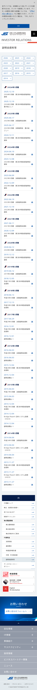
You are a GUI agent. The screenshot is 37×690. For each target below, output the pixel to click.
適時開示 (9, 546)
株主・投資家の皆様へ (11, 507)
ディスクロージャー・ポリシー (11, 565)
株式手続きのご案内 (12, 533)
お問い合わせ (7, 684)
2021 (28, 63)
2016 (17, 73)
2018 (28, 68)
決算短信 (9, 541)
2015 (28, 73)
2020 (6, 68)
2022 (17, 63)
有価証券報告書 (11, 550)
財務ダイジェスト (10, 516)
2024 (28, 58)
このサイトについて (28, 684)
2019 (17, 68)
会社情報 (8, 629)
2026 (6, 58)
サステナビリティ (12, 647)
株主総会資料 (10, 529)
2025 (17, 58)
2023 (6, 63)
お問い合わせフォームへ (16, 611)
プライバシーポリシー (17, 684)
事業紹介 (8, 641)
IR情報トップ (8, 503)
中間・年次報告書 (12, 555)
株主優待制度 (10, 524)
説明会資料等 (10, 559)
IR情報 (7, 635)
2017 (6, 73)
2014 (6, 78)
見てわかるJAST (9, 512)
